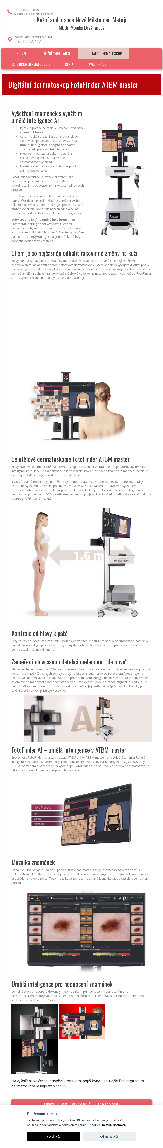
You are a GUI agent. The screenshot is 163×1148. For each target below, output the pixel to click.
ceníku (61, 1085)
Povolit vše (53, 1136)
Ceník (69, 64)
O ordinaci (19, 53)
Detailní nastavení (114, 1125)
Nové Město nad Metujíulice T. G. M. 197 (33, 39)
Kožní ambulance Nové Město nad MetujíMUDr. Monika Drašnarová (81, 23)
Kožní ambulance (56, 53)
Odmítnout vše (109, 1136)
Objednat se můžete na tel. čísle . (81, 1103)
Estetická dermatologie (30, 64)
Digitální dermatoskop (104, 53)
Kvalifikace (97, 64)
